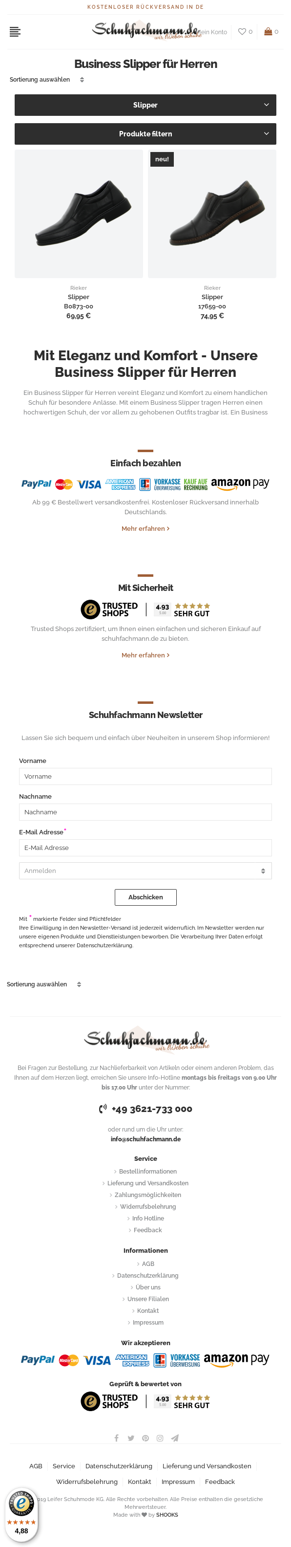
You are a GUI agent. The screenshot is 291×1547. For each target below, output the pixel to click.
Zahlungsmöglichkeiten (148, 1195)
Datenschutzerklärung (148, 1275)
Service (64, 1466)
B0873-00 (78, 306)
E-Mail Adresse (41, 832)
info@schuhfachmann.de (146, 1139)
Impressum (148, 1322)
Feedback (148, 1230)
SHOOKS (167, 1515)
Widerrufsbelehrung (148, 1206)
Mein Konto (211, 32)
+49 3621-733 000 (145, 1108)
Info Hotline (148, 1218)
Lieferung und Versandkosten (147, 1183)
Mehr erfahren (143, 528)
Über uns (148, 1287)
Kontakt (148, 1310)
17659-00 (212, 306)
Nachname (35, 796)
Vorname (32, 760)
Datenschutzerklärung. (105, 945)
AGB (148, 1264)
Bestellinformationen (148, 1171)
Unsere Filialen (148, 1299)
